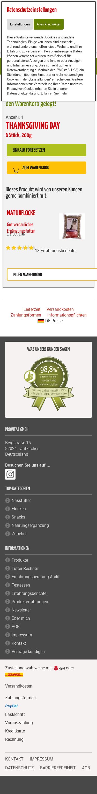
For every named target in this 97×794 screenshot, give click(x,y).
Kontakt (19, 643)
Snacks (18, 517)
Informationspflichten (67, 315)
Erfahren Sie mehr (54, 93)
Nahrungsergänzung (30, 525)
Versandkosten (60, 309)
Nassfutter (21, 500)
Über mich (21, 618)
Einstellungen (20, 24)
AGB (16, 626)
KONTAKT (14, 758)
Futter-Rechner (25, 568)
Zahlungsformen (26, 315)
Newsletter (21, 610)
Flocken (19, 509)
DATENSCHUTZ (19, 767)
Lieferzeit (32, 309)
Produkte (20, 560)
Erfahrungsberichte (29, 593)
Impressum (22, 635)
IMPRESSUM (41, 758)
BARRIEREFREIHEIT (58, 767)
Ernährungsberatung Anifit (35, 577)
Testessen (21, 585)
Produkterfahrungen (30, 601)
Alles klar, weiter (49, 24)
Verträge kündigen (28, 651)
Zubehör (19, 533)
